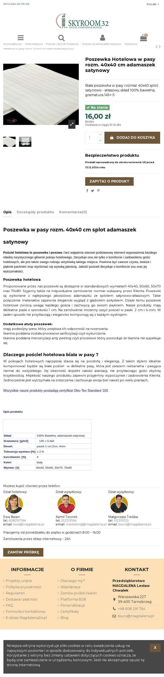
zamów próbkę (23, 552)
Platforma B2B (73, 599)
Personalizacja (72, 605)
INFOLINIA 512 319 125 (16, 4)
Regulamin (15, 593)
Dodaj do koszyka (132, 138)
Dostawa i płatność (22, 599)
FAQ (9, 605)
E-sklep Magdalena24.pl (26, 618)
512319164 (68, 520)
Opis (7, 212)
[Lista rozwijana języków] (153, 4)
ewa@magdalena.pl (28, 524)
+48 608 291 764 (131, 609)
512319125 (121, 520)
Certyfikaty (69, 612)
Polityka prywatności (23, 587)
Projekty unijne (19, 581)
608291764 (17, 520)
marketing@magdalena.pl (86, 524)
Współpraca (70, 587)
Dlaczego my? (72, 581)
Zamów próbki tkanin (78, 593)
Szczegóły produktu (35, 212)
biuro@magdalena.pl (134, 524)
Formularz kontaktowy (25, 612)
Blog (64, 618)
